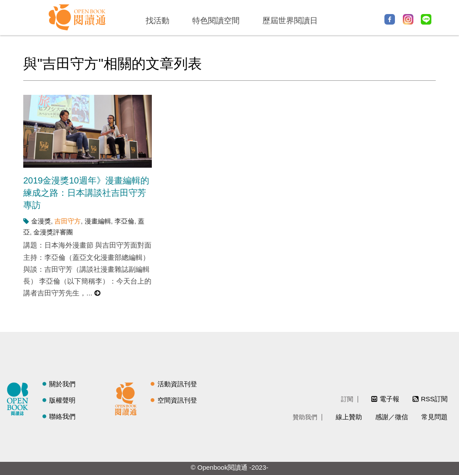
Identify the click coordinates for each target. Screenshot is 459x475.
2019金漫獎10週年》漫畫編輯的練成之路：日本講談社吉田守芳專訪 (86, 193)
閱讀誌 (20, 398)
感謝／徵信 (391, 417)
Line (426, 19)
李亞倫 (124, 221)
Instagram (408, 19)
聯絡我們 (62, 416)
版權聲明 (62, 400)
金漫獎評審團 (53, 232)
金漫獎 (41, 221)
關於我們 (62, 384)
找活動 (157, 20)
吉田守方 (67, 221)
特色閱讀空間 (216, 20)
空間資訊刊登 (177, 400)
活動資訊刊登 (177, 384)
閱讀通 (128, 398)
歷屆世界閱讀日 (290, 20)
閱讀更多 (97, 293)
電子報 (389, 399)
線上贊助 (349, 417)
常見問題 (434, 417)
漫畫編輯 (98, 221)
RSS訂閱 (434, 399)
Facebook (389, 19)
